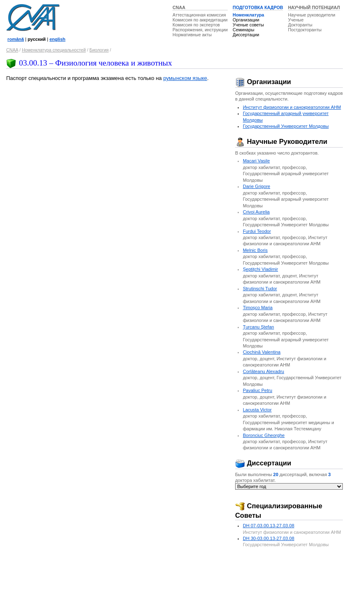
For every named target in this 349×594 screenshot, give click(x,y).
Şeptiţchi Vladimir (260, 269)
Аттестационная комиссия (199, 14)
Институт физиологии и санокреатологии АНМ (292, 107)
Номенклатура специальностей (54, 49)
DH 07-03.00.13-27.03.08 (269, 525)
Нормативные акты (192, 34)
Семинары (243, 29)
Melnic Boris (255, 250)
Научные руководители (311, 14)
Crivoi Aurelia (256, 211)
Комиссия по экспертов (196, 24)
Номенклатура (248, 14)
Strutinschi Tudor (260, 288)
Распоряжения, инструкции (200, 29)
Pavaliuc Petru (257, 390)
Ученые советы (248, 24)
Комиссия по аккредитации (199, 19)
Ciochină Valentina (262, 352)
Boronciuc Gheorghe (264, 435)
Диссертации (246, 34)
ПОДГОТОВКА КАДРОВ (258, 7)
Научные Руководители (281, 142)
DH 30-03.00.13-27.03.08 (269, 538)
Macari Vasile (256, 160)
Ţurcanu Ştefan (258, 326)
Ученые (296, 19)
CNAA (178, 7)
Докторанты (300, 24)
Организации (246, 19)
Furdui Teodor (257, 231)
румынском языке (185, 78)
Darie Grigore (256, 186)
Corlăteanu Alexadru (263, 371)
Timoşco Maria (258, 307)
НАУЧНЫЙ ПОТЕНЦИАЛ (314, 7)
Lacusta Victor (257, 409)
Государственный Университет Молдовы (286, 126)
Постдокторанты (304, 29)
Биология (99, 49)
